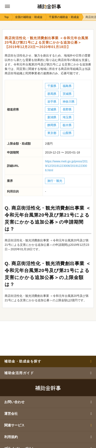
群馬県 (51, 93)
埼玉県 (67, 117)
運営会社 (48, 413)
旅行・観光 (54, 181)
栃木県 (67, 125)
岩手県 (51, 101)
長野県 (67, 109)
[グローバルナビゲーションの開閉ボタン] (7, 6)
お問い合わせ (48, 402)
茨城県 (67, 93)
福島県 (67, 86)
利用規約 (48, 437)
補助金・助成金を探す (48, 361)
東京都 (51, 133)
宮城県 (51, 109)
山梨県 (67, 133)
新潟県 (51, 117)
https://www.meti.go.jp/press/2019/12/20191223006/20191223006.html (66, 166)
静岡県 (51, 125)
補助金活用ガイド (48, 373)
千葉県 (51, 86)
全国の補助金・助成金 (29, 17)
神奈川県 (68, 101)
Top (6, 17)
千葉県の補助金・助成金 (64, 17)
